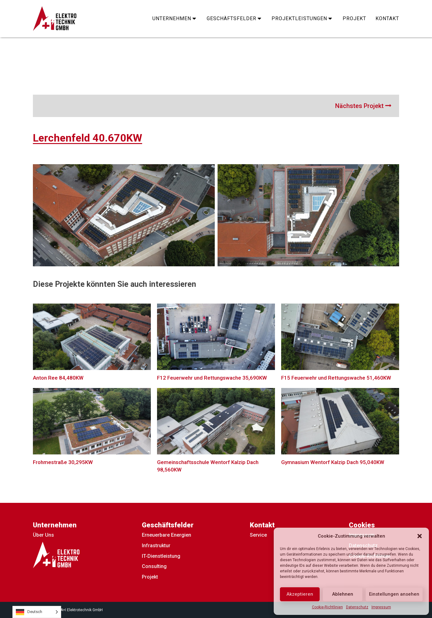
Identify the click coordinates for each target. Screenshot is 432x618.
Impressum (381, 607)
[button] (419, 536)
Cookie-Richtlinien (327, 607)
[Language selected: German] (36, 612)
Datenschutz (357, 607)
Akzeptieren (299, 594)
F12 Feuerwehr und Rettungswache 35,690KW (212, 378)
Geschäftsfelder (235, 19)
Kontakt (387, 18)
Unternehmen (174, 19)
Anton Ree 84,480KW (58, 378)
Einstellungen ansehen (394, 594)
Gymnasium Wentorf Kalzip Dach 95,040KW (332, 462)
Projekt (354, 18)
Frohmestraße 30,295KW (63, 462)
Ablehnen (342, 594)
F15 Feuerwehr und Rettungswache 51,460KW (336, 378)
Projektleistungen (302, 19)
